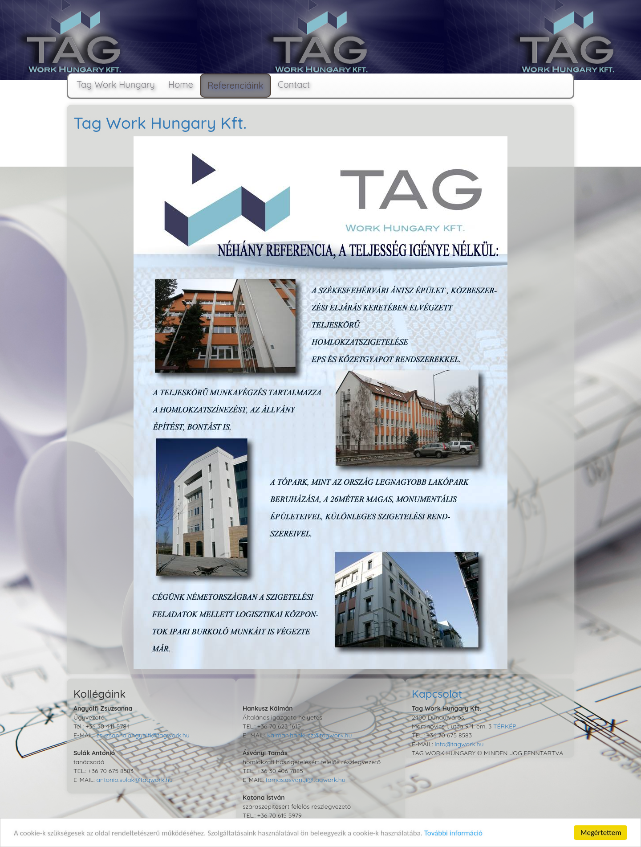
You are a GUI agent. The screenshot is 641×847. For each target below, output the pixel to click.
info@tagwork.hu (458, 744)
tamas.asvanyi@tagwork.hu (305, 780)
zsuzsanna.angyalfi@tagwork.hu (142, 735)
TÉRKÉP (504, 726)
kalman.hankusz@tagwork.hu (309, 735)
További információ (453, 834)
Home (180, 84)
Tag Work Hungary (111, 84)
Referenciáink (235, 85)
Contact (294, 84)
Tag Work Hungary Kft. (160, 123)
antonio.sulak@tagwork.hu (134, 780)
